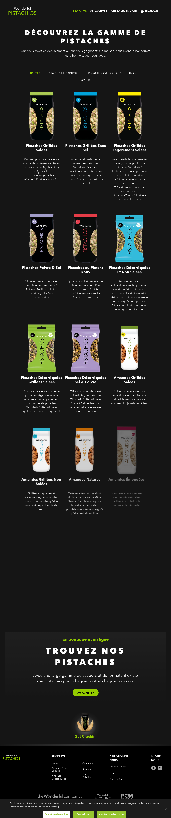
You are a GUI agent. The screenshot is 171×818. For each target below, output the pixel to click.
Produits (80, 11)
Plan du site (116, 779)
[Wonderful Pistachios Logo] (22, 14)
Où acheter (98, 11)
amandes (134, 73)
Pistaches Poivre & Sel (34, 210)
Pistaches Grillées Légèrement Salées (128, 90)
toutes (35, 73)
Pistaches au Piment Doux (80, 210)
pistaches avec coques (105, 73)
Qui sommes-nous (124, 11)
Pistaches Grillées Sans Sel (81, 88)
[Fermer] (165, 814)
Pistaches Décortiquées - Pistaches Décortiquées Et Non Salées (125, 214)
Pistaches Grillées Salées (36, 88)
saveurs (85, 81)
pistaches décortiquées (64, 73)
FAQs (112, 772)
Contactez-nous (118, 766)
